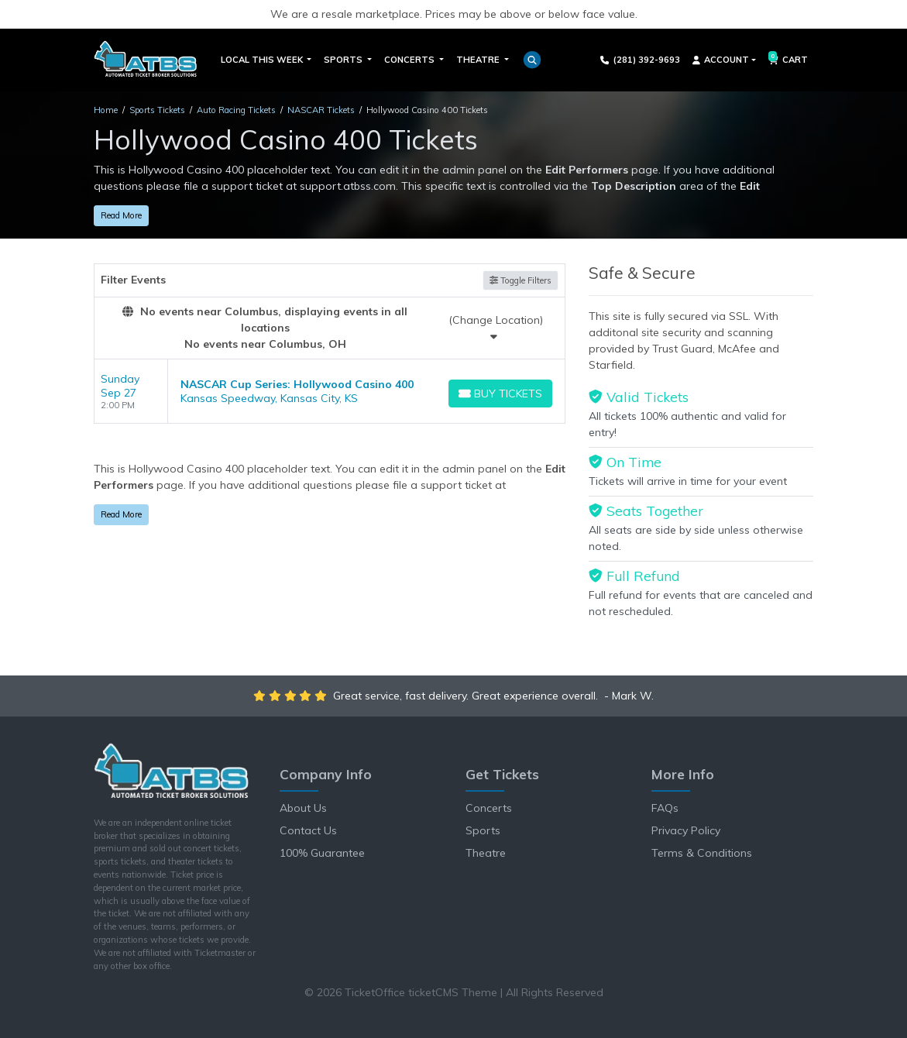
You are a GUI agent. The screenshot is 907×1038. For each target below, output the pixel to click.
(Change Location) (495, 327)
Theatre (486, 853)
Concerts (489, 808)
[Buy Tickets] (500, 393)
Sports (483, 830)
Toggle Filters (520, 280)
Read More (121, 215)
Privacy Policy (685, 830)
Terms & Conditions (701, 853)
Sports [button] (344, 59)
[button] (532, 59)
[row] (330, 391)
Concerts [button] (410, 59)
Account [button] (720, 59)
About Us (303, 808)
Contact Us (308, 830)
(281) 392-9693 (640, 59)
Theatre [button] (479, 59)
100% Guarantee (322, 853)
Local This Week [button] (263, 59)
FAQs (665, 808)
